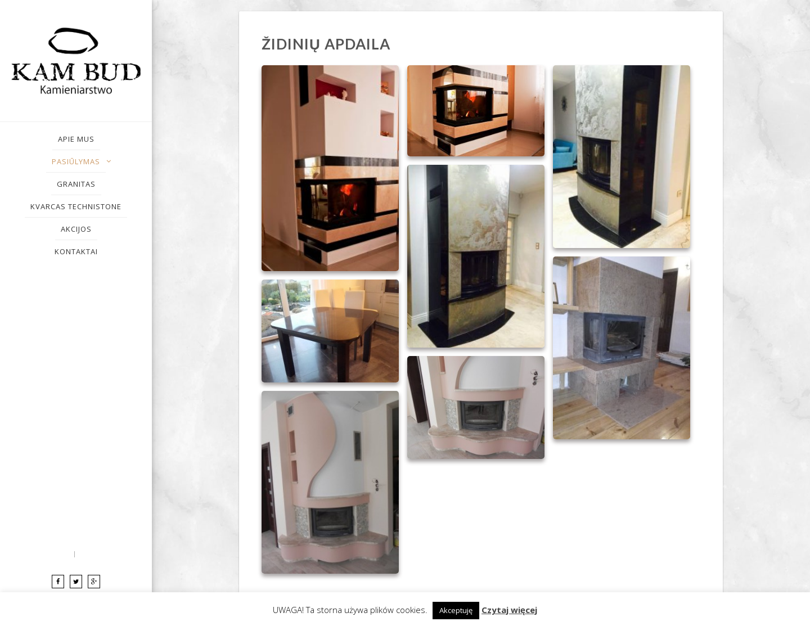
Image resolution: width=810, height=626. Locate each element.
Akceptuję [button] (455, 610)
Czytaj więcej (509, 609)
